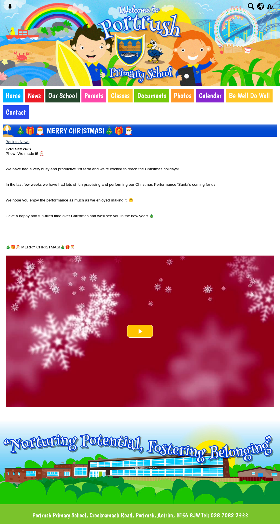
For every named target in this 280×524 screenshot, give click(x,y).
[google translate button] (261, 6)
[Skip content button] (10, 8)
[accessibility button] (270, 8)
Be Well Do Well (249, 95)
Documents (151, 95)
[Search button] (251, 8)
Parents (93, 95)
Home (13, 95)
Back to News (17, 142)
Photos (182, 95)
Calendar (210, 95)
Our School (62, 95)
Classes (120, 95)
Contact (16, 112)
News (34, 95)
